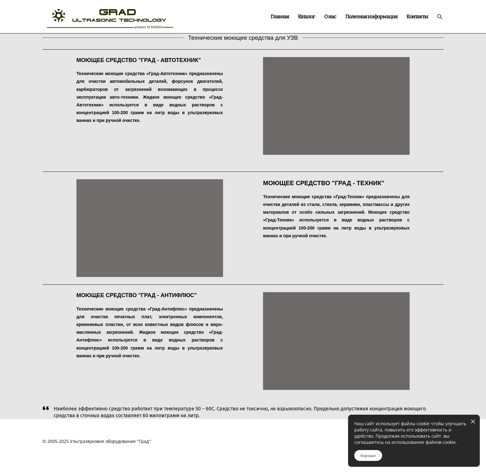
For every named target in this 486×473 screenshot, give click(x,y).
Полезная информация (371, 16)
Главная (280, 16)
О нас (330, 16)
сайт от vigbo (243, 458)
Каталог (306, 16)
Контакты (417, 16)
